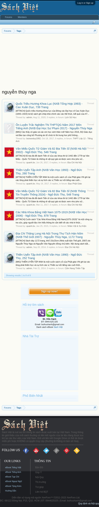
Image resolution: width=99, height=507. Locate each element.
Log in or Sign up (85, 3)
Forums (8, 17)
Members (22, 17)
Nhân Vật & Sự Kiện (76, 226)
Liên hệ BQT (41, 491)
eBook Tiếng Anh (13, 472)
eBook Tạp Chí (12, 477)
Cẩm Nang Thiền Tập (75, 268)
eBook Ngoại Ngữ (13, 481)
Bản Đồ (39, 467)
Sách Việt (58, 327)
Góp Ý (38, 472)
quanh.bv (30, 162)
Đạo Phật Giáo (75, 183)
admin (29, 117)
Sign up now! (49, 291)
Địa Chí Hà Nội (74, 162)
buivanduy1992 (33, 138)
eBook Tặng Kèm (13, 486)
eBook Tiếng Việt (13, 467)
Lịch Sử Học (71, 117)
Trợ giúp (39, 487)
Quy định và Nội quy (88, 503)
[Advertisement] (49, 62)
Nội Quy (39, 477)
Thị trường (40, 482)
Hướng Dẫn (10, 491)
